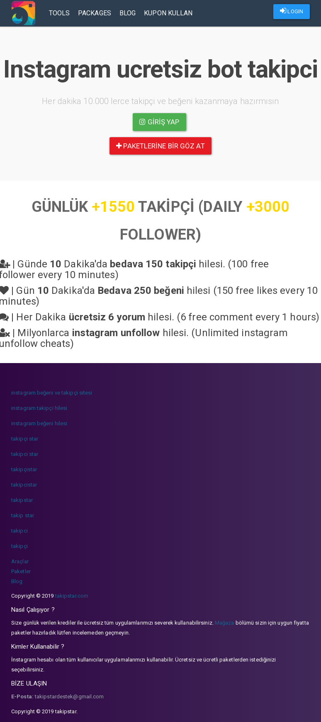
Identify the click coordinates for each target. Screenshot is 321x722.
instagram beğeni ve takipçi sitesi (51, 393)
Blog (128, 13)
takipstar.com (71, 596)
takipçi (19, 546)
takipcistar (24, 485)
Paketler (21, 571)
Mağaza (224, 623)
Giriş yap (159, 122)
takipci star (24, 454)
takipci (19, 531)
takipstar (22, 500)
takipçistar (24, 469)
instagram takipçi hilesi (39, 408)
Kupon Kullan (168, 13)
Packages (95, 13)
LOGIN (291, 11)
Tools (60, 13)
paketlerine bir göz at (160, 146)
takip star (22, 515)
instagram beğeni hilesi (39, 423)
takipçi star (24, 439)
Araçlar (20, 561)
